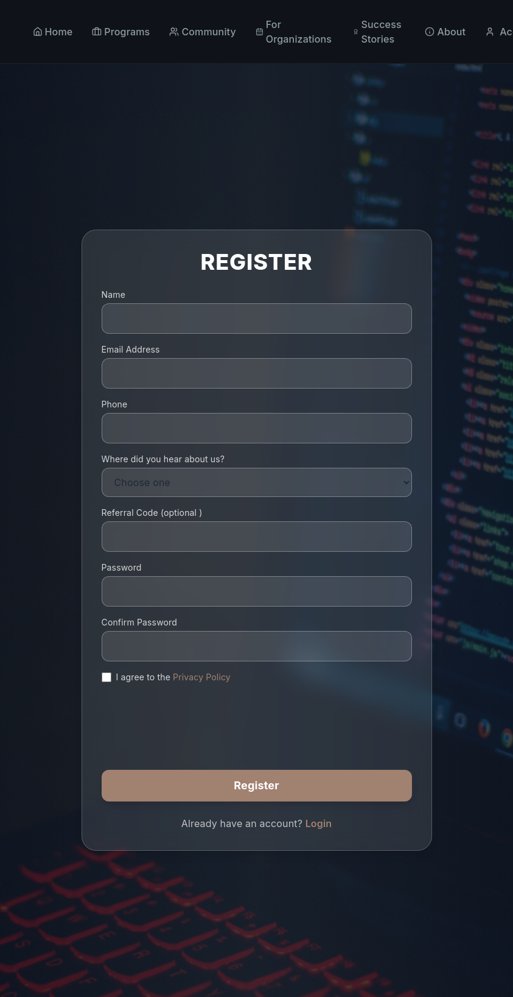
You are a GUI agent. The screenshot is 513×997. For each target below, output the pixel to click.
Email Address (131, 349)
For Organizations (294, 31)
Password (122, 567)
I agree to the (173, 677)
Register (256, 785)
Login (318, 823)
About (445, 32)
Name (113, 294)
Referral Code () (152, 512)
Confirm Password (140, 622)
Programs (121, 32)
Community (202, 32)
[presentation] (194, 717)
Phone (115, 404)
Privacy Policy (202, 677)
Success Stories (377, 31)
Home (53, 32)
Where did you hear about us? (163, 459)
